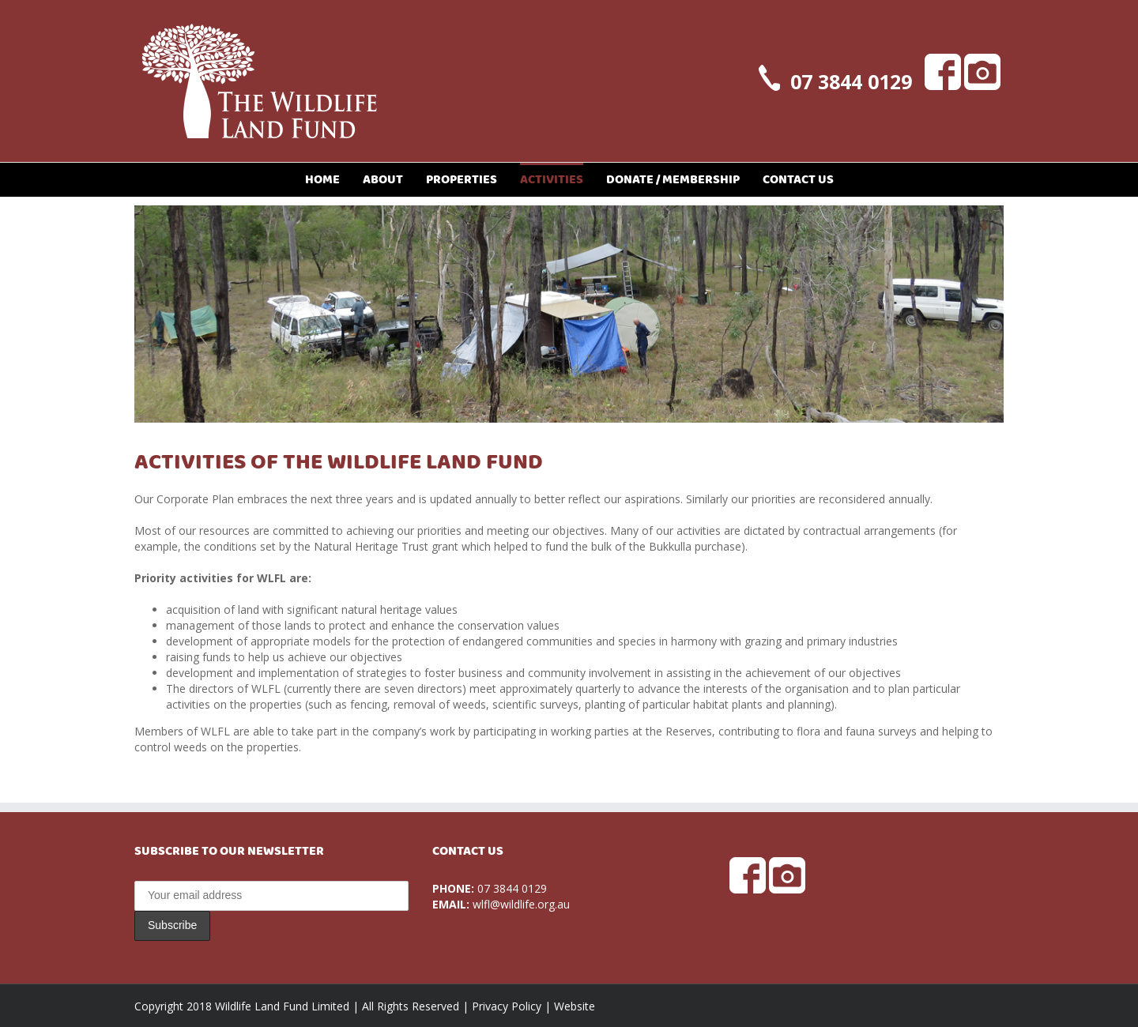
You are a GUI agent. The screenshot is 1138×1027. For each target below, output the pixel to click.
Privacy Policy (506, 1006)
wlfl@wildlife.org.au (521, 904)
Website (574, 1006)
